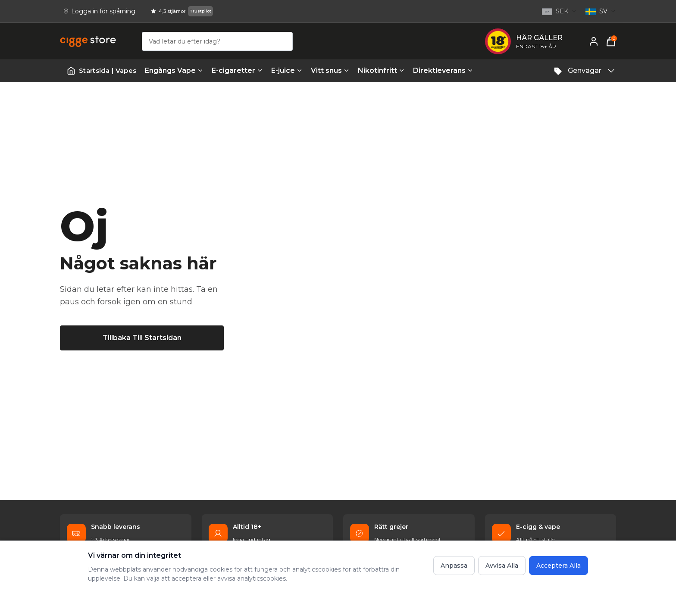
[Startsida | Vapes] (101, 71)
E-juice (286, 70)
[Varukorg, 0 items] (611, 41)
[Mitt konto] (593, 41)
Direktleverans (443, 70)
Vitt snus (330, 70)
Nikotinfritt (381, 70)
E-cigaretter (237, 70)
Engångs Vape (174, 70)
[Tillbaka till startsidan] (142, 337)
